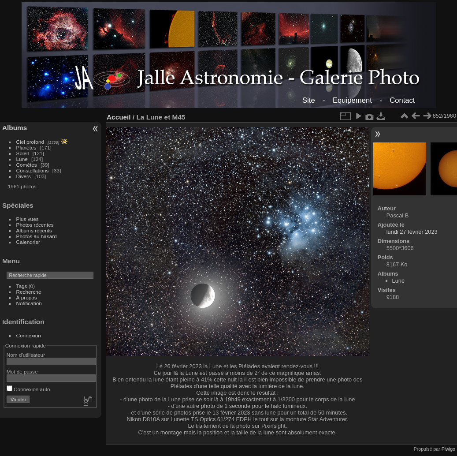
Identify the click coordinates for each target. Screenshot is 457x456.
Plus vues (27, 219)
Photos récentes (35, 225)
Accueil (119, 117)
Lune (22, 159)
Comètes (26, 165)
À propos (26, 297)
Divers (23, 176)
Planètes (26, 147)
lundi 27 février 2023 (412, 231)
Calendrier (28, 242)
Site (308, 100)
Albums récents (34, 230)
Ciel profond (30, 142)
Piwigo (448, 449)
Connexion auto (28, 389)
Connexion (28, 335)
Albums (14, 127)
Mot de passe (22, 371)
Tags (21, 286)
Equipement (352, 100)
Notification (29, 303)
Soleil (22, 153)
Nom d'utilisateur (26, 355)
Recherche (28, 292)
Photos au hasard (36, 236)
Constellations (32, 170)
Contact (402, 100)
